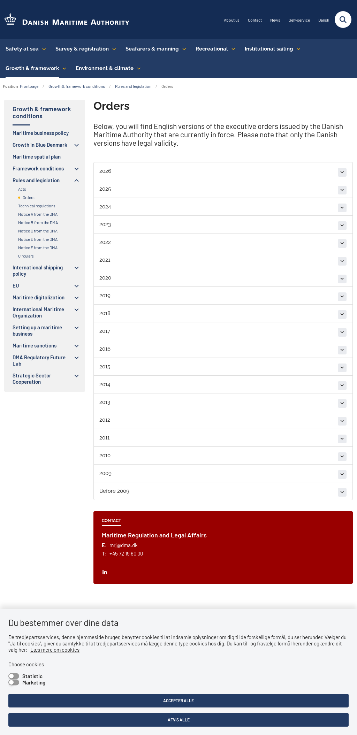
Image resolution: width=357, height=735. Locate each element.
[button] (75, 145)
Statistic (32, 676)
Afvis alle (179, 719)
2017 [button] (104, 331)
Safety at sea (22, 49)
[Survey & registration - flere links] (112, 49)
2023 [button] (105, 224)
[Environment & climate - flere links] (137, 68)
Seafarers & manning (152, 49)
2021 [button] (104, 260)
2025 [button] (105, 189)
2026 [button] (105, 171)
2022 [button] (105, 242)
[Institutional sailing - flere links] (297, 49)
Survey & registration (82, 49)
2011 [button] (104, 438)
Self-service (299, 20)
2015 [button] (104, 366)
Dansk (323, 20)
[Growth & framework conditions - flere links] (62, 68)
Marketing (33, 682)
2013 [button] (104, 402)
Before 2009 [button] (114, 491)
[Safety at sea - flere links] (42, 49)
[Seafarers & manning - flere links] (182, 49)
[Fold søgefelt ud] (343, 19)
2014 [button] (104, 384)
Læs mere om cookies (54, 649)
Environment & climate (105, 68)
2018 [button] (105, 313)
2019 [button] (105, 295)
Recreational (212, 49)
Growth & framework (32, 68)
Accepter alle (178, 700)
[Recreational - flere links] (231, 49)
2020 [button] (105, 278)
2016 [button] (105, 349)
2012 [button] (104, 420)
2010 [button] (105, 455)
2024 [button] (105, 207)
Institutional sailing (269, 49)
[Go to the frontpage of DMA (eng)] (65, 19)
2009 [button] (105, 473)
